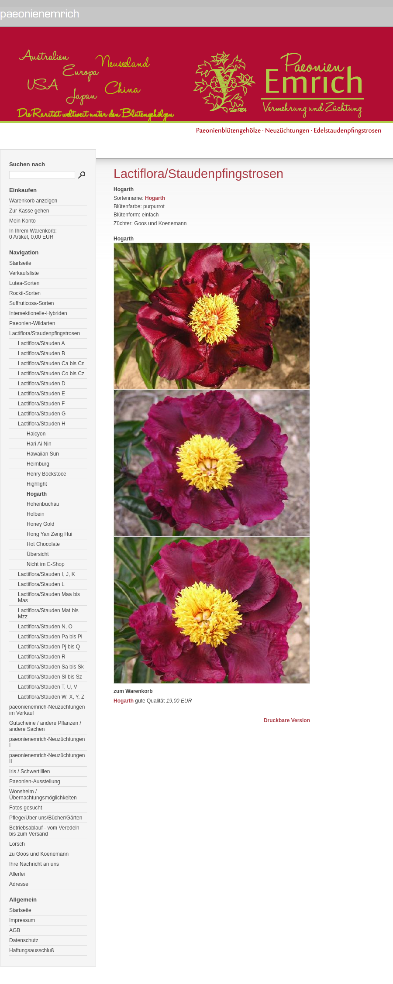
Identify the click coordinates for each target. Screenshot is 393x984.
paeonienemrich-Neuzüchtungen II (47, 758)
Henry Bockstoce (46, 474)
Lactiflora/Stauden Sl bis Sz (50, 677)
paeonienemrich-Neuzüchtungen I (47, 742)
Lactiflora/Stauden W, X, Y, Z (51, 697)
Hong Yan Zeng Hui (49, 534)
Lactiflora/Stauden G (42, 414)
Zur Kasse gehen (29, 211)
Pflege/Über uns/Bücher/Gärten (45, 818)
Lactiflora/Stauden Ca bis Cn (51, 363)
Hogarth (37, 494)
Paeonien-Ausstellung (34, 781)
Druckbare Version (287, 720)
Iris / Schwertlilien (29, 771)
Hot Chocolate (43, 544)
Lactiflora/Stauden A (41, 343)
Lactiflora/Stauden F (41, 404)
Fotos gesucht (25, 808)
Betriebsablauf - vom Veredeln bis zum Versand (44, 831)
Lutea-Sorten (24, 283)
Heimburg (38, 464)
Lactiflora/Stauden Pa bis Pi (50, 637)
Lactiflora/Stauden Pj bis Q (49, 647)
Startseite (20, 263)
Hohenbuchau (43, 504)
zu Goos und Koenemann (39, 854)
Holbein (36, 514)
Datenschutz (23, 940)
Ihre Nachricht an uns (34, 864)
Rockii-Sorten (25, 293)
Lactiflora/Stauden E (41, 394)
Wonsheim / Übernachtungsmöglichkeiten (43, 795)
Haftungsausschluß (31, 950)
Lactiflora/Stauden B (41, 353)
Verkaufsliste (24, 273)
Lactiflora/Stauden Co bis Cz (51, 373)
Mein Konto (22, 221)
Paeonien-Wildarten (32, 323)
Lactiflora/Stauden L (41, 584)
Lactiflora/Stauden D (42, 384)
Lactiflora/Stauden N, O (45, 627)
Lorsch (17, 844)
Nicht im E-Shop (46, 564)
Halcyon (36, 434)
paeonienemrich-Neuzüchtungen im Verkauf (47, 710)
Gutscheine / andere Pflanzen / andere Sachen (45, 726)
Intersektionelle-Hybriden (38, 313)
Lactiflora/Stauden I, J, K (46, 574)
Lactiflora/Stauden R (42, 657)
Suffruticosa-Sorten (31, 303)
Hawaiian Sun (43, 454)
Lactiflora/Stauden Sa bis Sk (51, 667)
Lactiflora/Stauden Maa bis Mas (49, 597)
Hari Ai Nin (39, 444)
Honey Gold (40, 524)
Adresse (18, 884)
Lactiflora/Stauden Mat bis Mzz (48, 613)
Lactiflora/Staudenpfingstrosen (44, 333)
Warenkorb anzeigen (33, 201)
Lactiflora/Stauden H (42, 424)
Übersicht (38, 554)
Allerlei (17, 874)
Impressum (22, 920)
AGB (14, 930)
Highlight (37, 484)
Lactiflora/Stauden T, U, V (47, 687)
